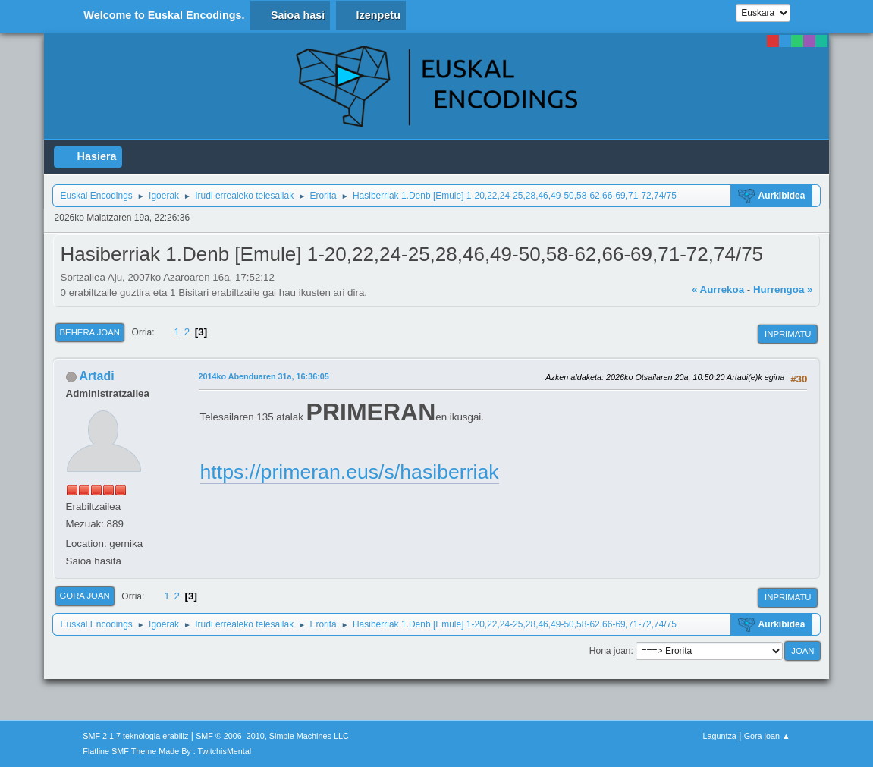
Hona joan (610, 651)
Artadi (96, 375)
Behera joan (90, 332)
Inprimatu (788, 333)
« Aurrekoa (718, 289)
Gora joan (85, 595)
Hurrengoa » (783, 289)
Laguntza (719, 735)
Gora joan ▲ (767, 735)
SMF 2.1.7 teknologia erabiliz (135, 735)
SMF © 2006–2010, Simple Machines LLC (272, 735)
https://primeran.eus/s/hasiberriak (349, 472)
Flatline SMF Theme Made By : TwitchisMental (167, 751)
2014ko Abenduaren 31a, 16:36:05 (264, 376)
